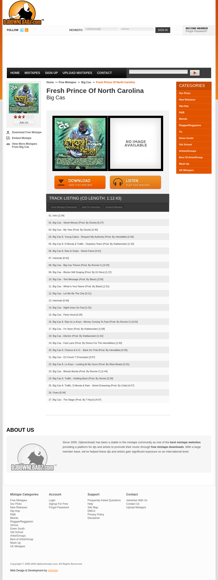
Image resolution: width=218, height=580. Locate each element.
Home (15, 73)
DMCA (91, 511)
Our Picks (184, 93)
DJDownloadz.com (23, 12)
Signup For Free (58, 503)
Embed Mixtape (21, 138)
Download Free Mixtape (27, 132)
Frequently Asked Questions (104, 500)
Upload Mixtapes (77, 73)
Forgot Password (59, 507)
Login (52, 500)
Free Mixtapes (67, 82)
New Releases (187, 99)
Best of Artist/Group (21, 539)
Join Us (23, 122)
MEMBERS (76, 30)
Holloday (53, 570)
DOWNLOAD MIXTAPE (80, 182)
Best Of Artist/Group (191, 157)
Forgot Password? (196, 31)
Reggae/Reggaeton (190, 125)
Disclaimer (94, 518)
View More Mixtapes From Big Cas (24, 145)
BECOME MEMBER (197, 28)
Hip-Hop (184, 106)
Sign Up (51, 73)
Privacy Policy (96, 514)
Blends (183, 119)
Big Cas (86, 82)
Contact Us (132, 503)
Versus (14, 525)
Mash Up (184, 163)
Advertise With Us (136, 500)
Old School (185, 144)
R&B (181, 112)
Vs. (181, 131)
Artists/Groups (187, 151)
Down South (186, 138)
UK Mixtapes (186, 170)
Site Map (93, 507)
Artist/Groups (18, 535)
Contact (104, 73)
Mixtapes (32, 73)
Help (90, 503)
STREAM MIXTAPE (135, 182)
